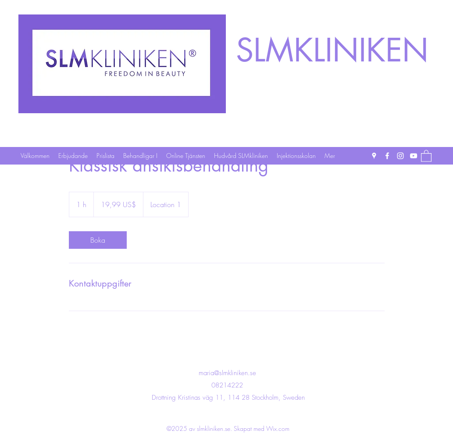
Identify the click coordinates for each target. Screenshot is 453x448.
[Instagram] (400, 155)
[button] (426, 155)
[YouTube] (413, 155)
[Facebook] (387, 155)
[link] (98, 240)
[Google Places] (374, 155)
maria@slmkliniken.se (227, 373)
